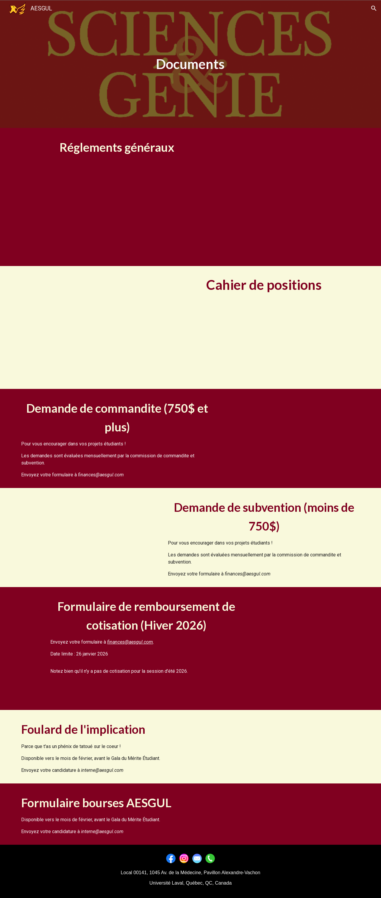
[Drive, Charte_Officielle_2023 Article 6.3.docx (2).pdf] (308, 197)
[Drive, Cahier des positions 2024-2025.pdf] (73, 327)
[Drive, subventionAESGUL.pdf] (88, 534)
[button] (374, 8)
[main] (190, 64)
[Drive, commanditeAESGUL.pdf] (293, 435)
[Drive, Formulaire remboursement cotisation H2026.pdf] (308, 648)
